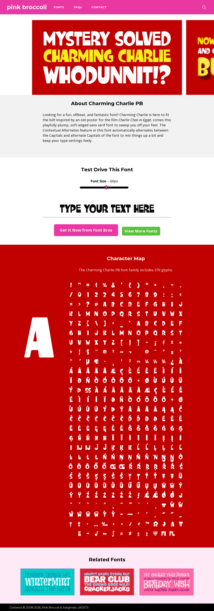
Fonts (59, 7)
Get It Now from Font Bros (86, 230)
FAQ (78, 7)
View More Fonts (141, 231)
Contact (99, 7)
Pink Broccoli (27, 7)
